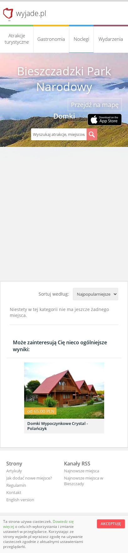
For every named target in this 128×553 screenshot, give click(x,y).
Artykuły (14, 471)
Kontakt (13, 492)
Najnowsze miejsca (81, 471)
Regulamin (16, 485)
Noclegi (81, 39)
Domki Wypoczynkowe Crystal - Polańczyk (57, 426)
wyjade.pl (31, 13)
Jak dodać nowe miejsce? (29, 478)
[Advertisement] (64, 214)
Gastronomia (51, 39)
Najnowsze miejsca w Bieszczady (83, 480)
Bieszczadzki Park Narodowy (64, 78)
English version (20, 499)
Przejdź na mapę (95, 104)
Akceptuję (111, 523)
